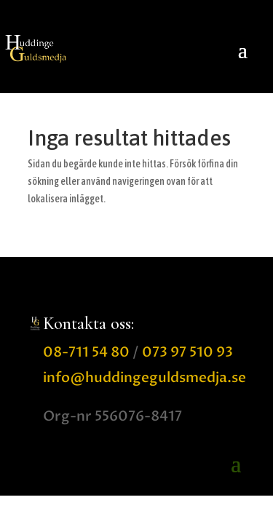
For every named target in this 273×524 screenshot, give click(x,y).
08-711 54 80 (86, 352)
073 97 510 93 (187, 352)
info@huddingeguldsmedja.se (144, 377)
